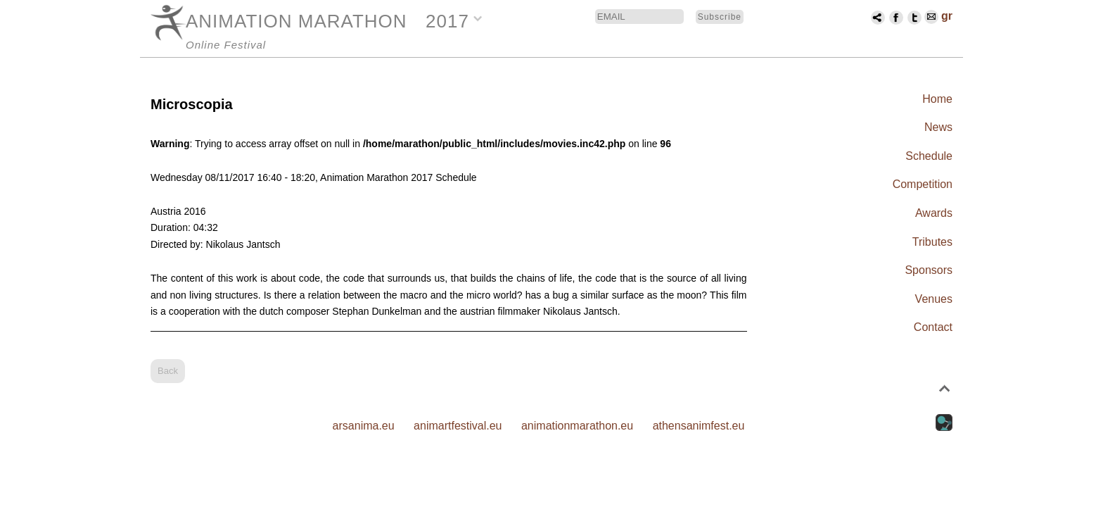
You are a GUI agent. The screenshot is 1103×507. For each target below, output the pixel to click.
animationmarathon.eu (577, 426)
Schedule (928, 156)
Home (937, 99)
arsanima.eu (364, 426)
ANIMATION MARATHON (296, 21)
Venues (933, 299)
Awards (933, 213)
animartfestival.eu (458, 426)
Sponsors (928, 270)
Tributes (932, 242)
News (938, 127)
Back (168, 370)
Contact (933, 327)
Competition (922, 184)
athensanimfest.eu (699, 426)
